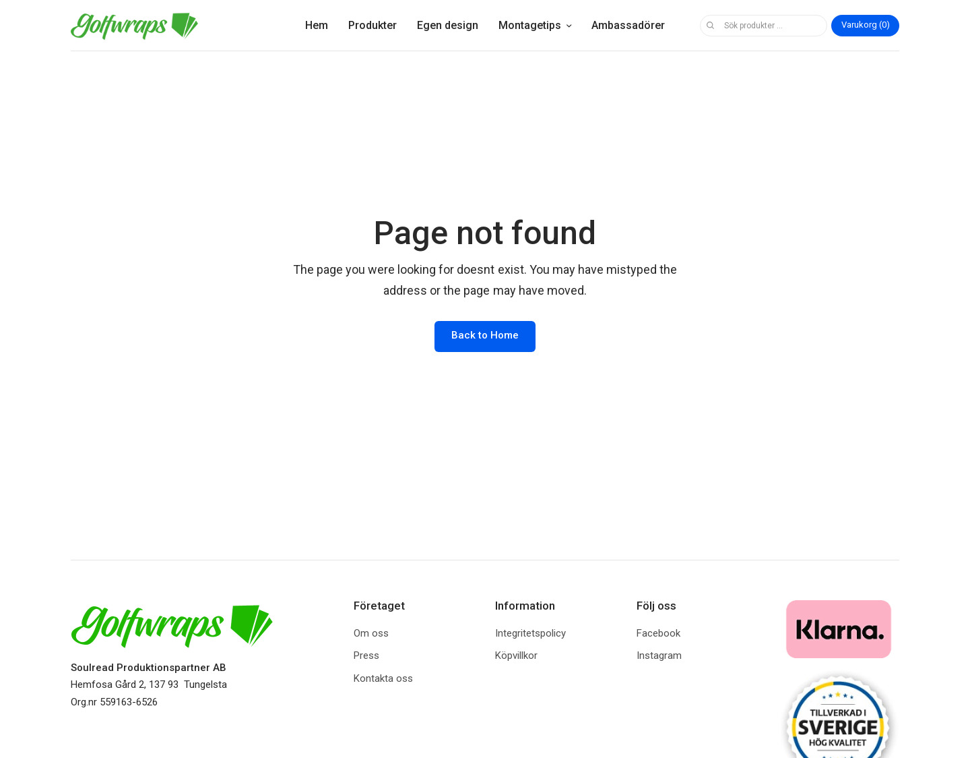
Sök (710, 25)
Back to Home (485, 335)
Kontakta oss (383, 678)
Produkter (372, 25)
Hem (316, 25)
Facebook (658, 633)
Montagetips (529, 25)
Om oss (371, 633)
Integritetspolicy (530, 633)
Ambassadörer (628, 25)
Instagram (659, 655)
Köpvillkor (516, 655)
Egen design (447, 25)
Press (366, 655)
